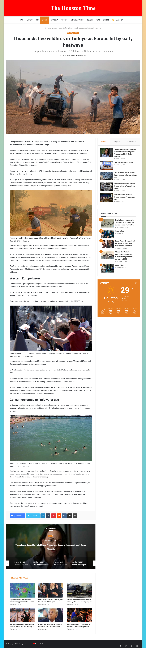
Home (48, 28)
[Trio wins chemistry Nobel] (107, 166)
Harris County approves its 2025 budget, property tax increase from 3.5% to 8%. (124, 224)
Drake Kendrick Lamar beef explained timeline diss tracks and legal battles (125, 245)
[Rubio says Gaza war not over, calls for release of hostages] (50, 590)
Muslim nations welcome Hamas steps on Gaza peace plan (125, 198)
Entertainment (77, 20)
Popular (117, 142)
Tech (98, 20)
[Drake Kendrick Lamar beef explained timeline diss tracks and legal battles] (107, 246)
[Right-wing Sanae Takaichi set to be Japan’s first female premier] (79, 615)
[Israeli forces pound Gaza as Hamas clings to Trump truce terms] (107, 187)
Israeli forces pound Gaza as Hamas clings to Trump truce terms (125, 187)
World (44, 20)
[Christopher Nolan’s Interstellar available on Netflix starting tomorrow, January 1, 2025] (107, 257)
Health (90, 20)
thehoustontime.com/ (42, 644)
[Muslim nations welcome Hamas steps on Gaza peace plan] (107, 198)
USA (37, 20)
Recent (104, 142)
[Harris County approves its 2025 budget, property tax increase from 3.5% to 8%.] (107, 225)
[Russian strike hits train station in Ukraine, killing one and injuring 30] (79, 590)
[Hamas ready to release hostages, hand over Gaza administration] (50, 615)
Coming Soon (120, 233)
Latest (30, 20)
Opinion (106, 20)
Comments (132, 142)
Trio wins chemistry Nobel (124, 163)
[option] (50, 546)
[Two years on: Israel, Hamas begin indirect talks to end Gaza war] (107, 176)
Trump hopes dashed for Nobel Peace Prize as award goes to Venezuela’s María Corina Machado (51, 547)
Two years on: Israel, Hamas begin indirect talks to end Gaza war (125, 176)
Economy (54, 20)
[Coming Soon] (107, 236)
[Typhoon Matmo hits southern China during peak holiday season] (22, 590)
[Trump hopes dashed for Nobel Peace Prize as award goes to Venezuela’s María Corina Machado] (107, 153)
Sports (64, 20)
